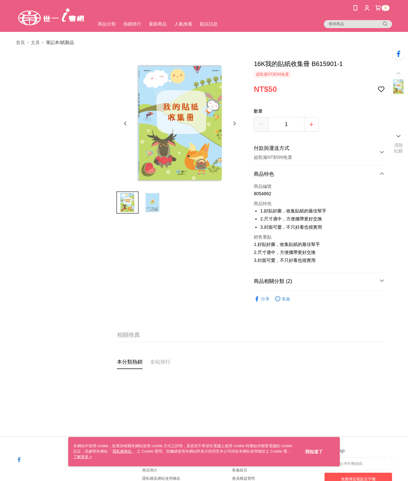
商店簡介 (149, 470)
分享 (262, 299)
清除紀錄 (398, 148)
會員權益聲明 (243, 478)
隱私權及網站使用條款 (161, 478)
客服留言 (239, 470)
